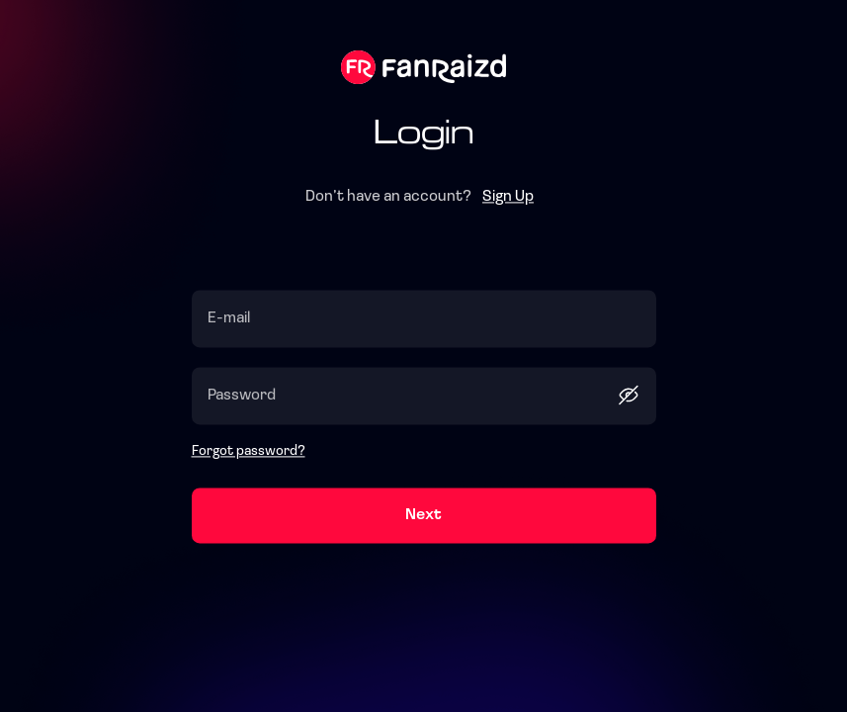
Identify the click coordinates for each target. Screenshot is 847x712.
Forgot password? (248, 452)
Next (423, 516)
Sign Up (508, 198)
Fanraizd (423, 67)
